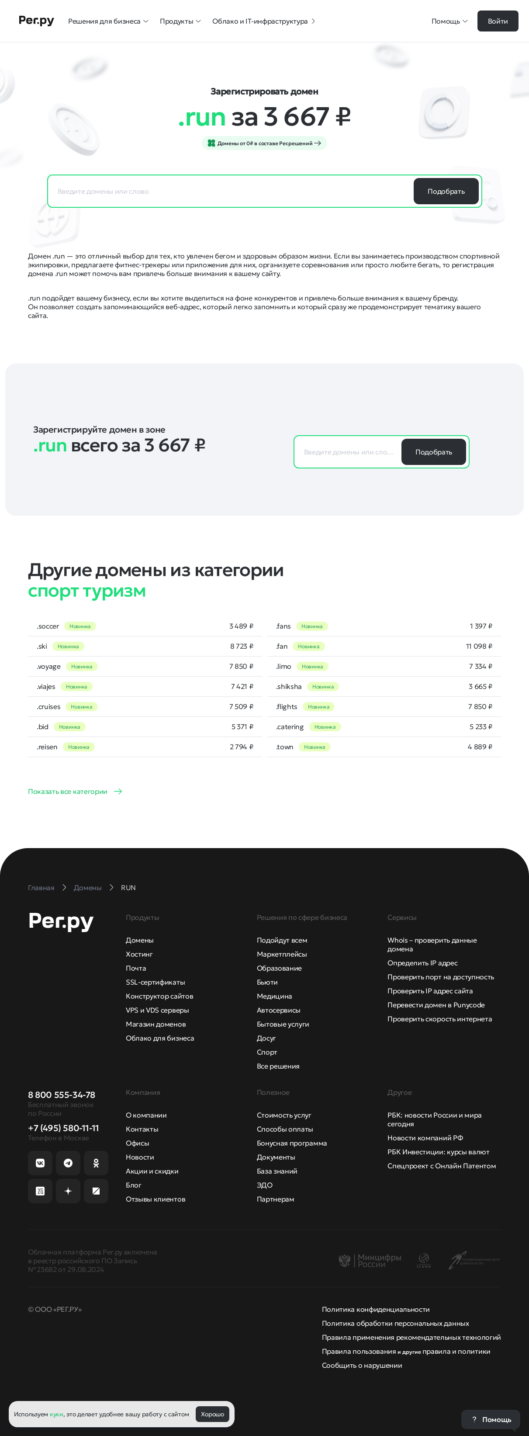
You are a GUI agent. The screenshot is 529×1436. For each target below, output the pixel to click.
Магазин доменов (156, 1024)
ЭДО (265, 1185)
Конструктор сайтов (159, 996)
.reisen (47, 746)
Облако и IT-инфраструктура (264, 21)
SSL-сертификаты (155, 982)
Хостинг (139, 954)
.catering (290, 726)
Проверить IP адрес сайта (430, 990)
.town (285, 746)
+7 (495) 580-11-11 (63, 1128)
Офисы (137, 1143)
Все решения (278, 1066)
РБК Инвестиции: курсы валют (438, 1151)
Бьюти (267, 982)
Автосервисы (279, 1010)
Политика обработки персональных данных (395, 1323)
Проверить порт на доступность (440, 976)
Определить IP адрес (422, 962)
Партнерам (275, 1199)
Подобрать (446, 191)
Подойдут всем (282, 940)
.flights (286, 706)
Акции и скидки (152, 1171)
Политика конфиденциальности (376, 1309)
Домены (140, 940)
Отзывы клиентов (155, 1199)
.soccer (48, 626)
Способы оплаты (285, 1129)
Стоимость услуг (284, 1115)
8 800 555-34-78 (61, 1095)
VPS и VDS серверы (157, 1010)
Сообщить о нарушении (362, 1365)
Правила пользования (359, 1351)
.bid (42, 726)
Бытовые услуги (283, 1024)
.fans (283, 626)
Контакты (142, 1129)
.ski (42, 646)
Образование (279, 968)
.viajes (46, 686)
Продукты (181, 21)
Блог (134, 1185)
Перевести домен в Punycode (436, 1004)
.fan (282, 646)
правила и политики (456, 1351)
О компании (146, 1115)
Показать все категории (67, 791)
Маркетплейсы (282, 954)
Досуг (266, 1038)
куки (56, 1414)
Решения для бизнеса (108, 21)
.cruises (48, 706)
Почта (136, 968)
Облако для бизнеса (160, 1038)
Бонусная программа (292, 1143)
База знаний (277, 1171)
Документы (276, 1157)
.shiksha (289, 686)
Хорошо (212, 1414)
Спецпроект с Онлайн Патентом (441, 1165)
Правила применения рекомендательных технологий (411, 1337)
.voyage (49, 666)
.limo (283, 666)
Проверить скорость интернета (439, 1018)
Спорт (267, 1052)
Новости (140, 1157)
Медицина (274, 996)
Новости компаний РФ (425, 1137)
